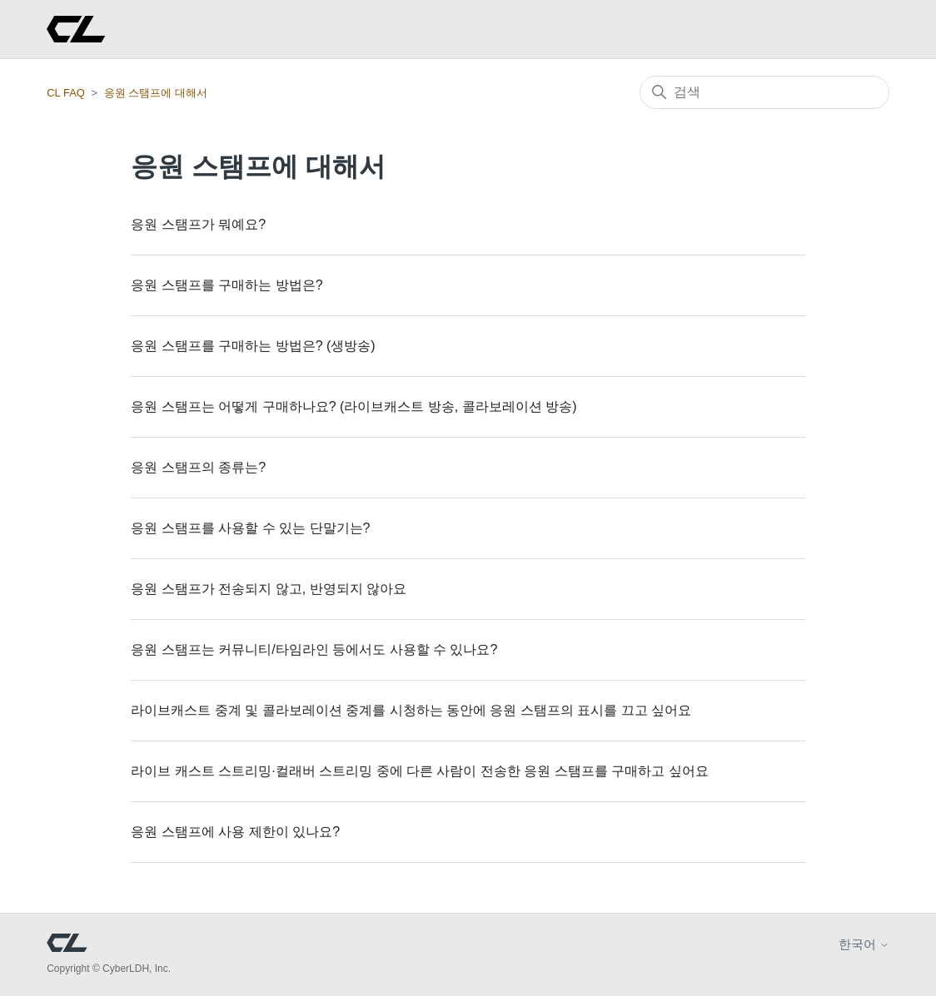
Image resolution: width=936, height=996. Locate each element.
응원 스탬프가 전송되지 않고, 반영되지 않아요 (268, 589)
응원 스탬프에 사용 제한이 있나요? (235, 832)
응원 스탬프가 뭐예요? (198, 224)
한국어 (864, 944)
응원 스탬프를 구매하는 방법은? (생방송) (253, 346)
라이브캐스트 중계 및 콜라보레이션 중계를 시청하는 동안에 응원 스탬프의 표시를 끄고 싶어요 (411, 710)
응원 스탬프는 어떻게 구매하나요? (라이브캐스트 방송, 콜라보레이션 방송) (353, 406)
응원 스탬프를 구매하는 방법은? (226, 285)
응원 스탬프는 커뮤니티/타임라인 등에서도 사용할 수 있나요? (314, 649)
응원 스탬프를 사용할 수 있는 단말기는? (250, 528)
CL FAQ (66, 93)
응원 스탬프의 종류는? (198, 467)
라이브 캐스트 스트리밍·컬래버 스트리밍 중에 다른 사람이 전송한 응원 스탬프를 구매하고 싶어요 (419, 771)
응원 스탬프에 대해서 (155, 93)
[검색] (764, 92)
